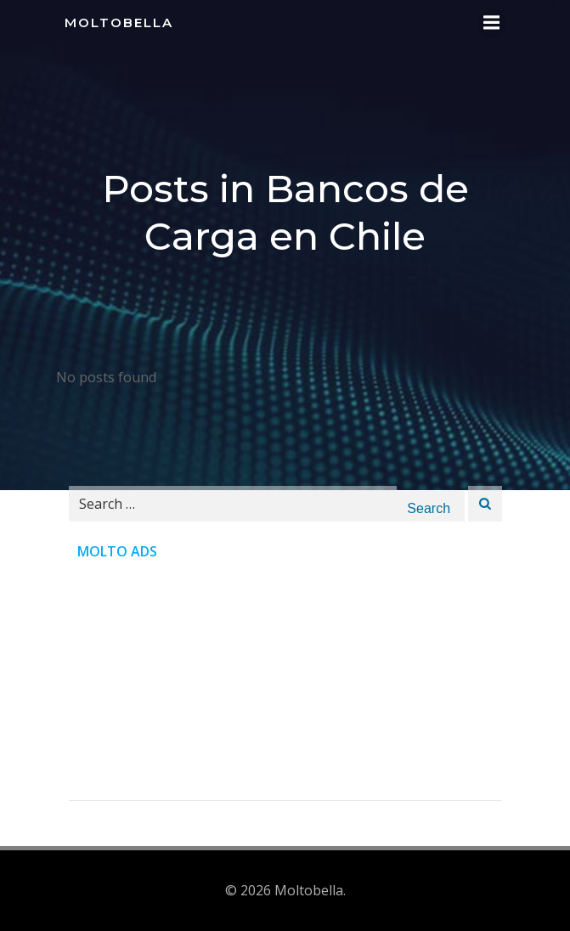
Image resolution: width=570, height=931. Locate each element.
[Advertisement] (285, 681)
